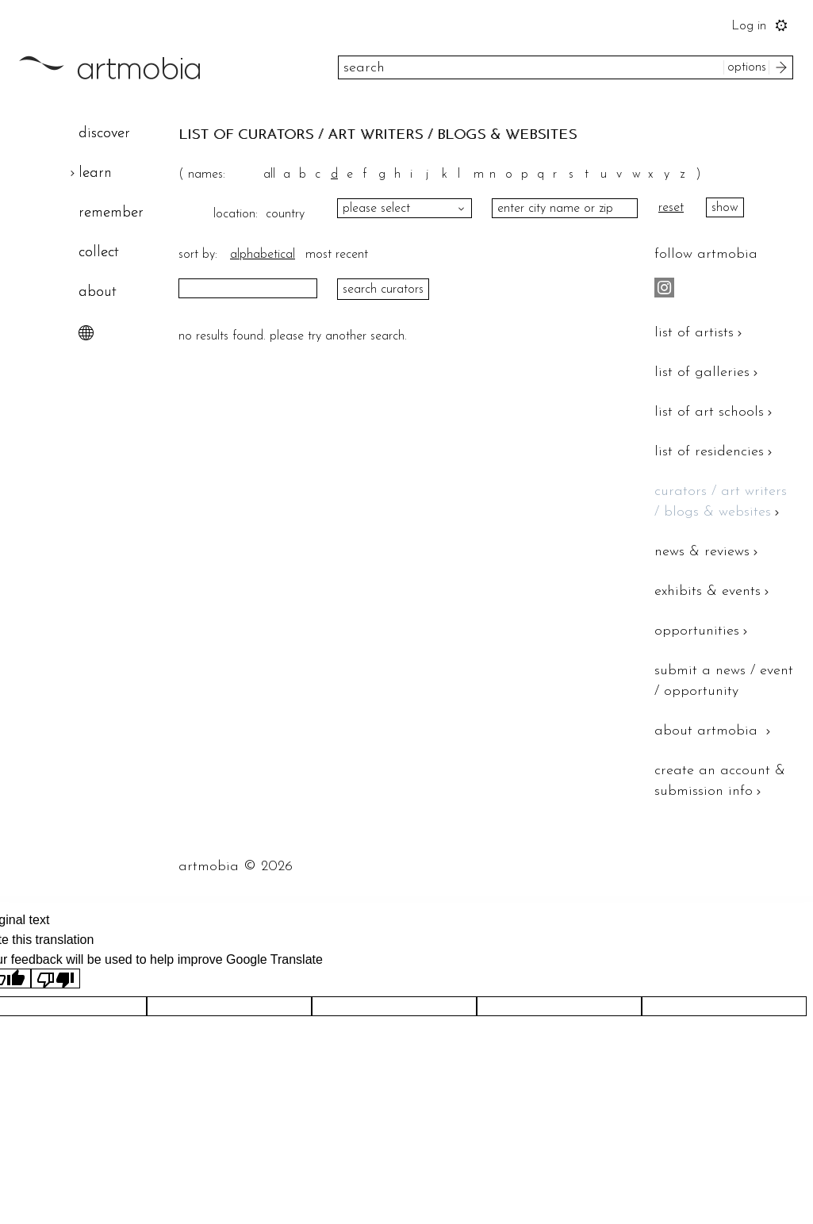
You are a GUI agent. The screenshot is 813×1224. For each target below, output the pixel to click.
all (269, 174)
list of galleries (707, 372)
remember (111, 213)
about (98, 292)
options (746, 67)
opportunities (702, 631)
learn (95, 173)
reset (671, 207)
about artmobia (714, 731)
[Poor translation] (55, 978)
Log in (748, 26)
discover (104, 133)
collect (99, 252)
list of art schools (715, 412)
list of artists (700, 332)
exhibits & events (713, 591)
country (281, 214)
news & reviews (707, 551)
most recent (336, 254)
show (724, 207)
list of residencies (715, 451)
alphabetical (262, 254)
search (783, 67)
